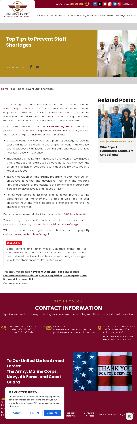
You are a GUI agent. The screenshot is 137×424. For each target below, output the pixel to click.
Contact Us (131, 15)
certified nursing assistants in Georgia (25, 234)
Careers (100, 414)
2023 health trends (75, 214)
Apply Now (101, 15)
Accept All (52, 413)
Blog (122, 15)
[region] (34, 403)
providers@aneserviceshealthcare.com (74, 332)
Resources (113, 15)
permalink (27, 279)
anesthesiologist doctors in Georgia (58, 224)
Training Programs (75, 275)
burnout (73, 104)
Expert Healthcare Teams (120, 141)
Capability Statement (64, 15)
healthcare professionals (18, 108)
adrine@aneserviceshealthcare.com (72, 329)
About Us (47, 15)
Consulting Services (85, 15)
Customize (17, 413)
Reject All (34, 413)
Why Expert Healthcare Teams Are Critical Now (116, 151)
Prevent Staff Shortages (48, 271)
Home (39, 15)
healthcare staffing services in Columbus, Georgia (48, 130)
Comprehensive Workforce (20, 275)
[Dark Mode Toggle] (129, 416)
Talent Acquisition (50, 275)
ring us (20, 220)
